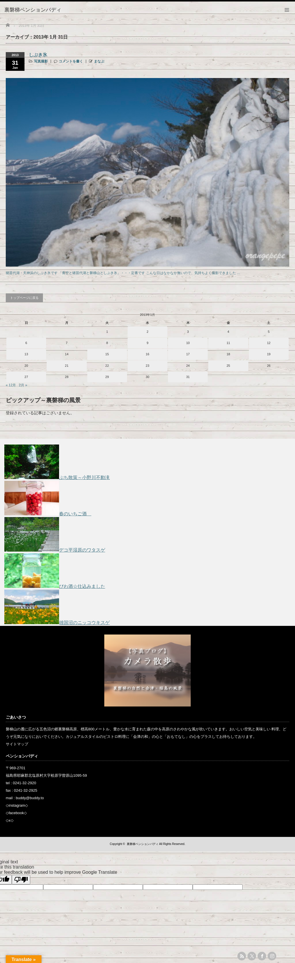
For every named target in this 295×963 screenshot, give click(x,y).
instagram (17, 805)
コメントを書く (71, 61)
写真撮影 (41, 61)
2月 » (23, 385)
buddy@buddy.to (30, 798)
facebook (16, 813)
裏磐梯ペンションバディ (142, 844)
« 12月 (11, 385)
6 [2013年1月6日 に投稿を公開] (26, 343)
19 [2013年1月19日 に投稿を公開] (269, 354)
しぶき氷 (38, 54)
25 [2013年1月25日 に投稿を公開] (228, 365)
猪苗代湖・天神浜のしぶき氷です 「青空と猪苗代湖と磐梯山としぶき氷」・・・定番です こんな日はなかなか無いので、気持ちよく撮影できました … (123, 273)
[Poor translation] (21, 879)
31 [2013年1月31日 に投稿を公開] (188, 377)
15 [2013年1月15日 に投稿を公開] (107, 354)
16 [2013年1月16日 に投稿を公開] (147, 354)
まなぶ (99, 61)
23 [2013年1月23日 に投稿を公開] (147, 365)
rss (241, 956)
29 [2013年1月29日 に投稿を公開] (107, 377)
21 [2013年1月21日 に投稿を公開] (66, 365)
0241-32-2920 (24, 783)
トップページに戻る (24, 297)
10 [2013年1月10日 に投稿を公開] (188, 343)
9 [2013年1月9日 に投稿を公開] (147, 343)
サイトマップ (17, 744)
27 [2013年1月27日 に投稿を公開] (26, 377)
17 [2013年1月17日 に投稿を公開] (188, 354)
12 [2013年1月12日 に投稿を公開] (269, 343)
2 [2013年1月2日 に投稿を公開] (147, 331)
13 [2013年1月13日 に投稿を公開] (26, 354)
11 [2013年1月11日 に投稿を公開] (228, 343)
